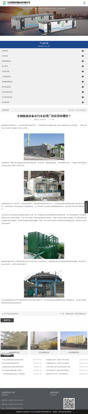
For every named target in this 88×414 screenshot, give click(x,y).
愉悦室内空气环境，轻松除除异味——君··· (58, 374)
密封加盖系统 (6, 87)
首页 (77, 110)
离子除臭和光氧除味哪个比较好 (12, 370)
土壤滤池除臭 (6, 76)
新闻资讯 (83, 110)
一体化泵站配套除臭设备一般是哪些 (13, 374)
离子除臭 (5, 66)
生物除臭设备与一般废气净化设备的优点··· (58, 360)
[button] (42, 34)
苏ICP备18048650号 (65, 412)
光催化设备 (5, 71)
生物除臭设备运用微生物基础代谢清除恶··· (14, 367)
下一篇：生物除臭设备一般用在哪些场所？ (73, 313)
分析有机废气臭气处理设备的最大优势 (58, 367)
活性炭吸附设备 (7, 92)
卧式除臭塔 (5, 102)
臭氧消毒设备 (6, 61)
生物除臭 (5, 51)
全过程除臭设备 (7, 97)
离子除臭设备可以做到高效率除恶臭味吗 (58, 370)
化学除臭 (5, 56)
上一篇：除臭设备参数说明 (9, 313)
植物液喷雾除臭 (7, 82)
